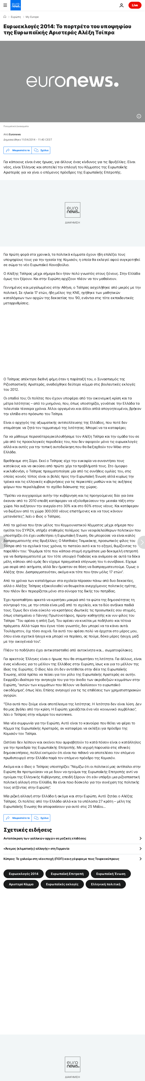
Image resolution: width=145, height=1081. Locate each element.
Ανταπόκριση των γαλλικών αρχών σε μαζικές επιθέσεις (44, 838)
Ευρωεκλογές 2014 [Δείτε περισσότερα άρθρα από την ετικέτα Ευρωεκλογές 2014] (23, 874)
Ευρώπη (16, 17)
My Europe (32, 17)
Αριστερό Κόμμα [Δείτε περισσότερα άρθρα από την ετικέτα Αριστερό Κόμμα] (21, 884)
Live (135, 5)
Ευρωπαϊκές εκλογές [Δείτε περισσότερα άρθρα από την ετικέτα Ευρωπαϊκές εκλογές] (62, 884)
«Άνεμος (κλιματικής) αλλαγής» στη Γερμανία (36, 848)
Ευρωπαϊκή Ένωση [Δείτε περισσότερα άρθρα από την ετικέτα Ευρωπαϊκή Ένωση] (110, 874)
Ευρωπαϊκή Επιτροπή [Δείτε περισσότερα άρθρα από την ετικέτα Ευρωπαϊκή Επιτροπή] (67, 874)
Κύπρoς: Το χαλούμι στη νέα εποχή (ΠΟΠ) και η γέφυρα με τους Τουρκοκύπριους (61, 859)
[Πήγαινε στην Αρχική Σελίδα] (15, 5)
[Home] (4, 16)
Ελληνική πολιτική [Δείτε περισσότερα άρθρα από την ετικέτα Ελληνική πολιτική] (105, 884)
